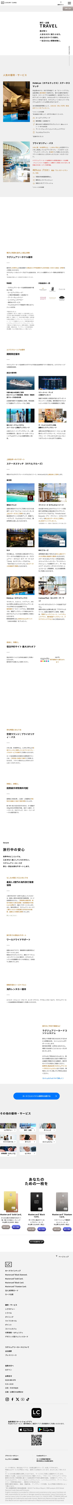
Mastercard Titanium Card (15, 1286)
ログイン (8, 1370)
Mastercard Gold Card (14, 1278)
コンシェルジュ (11, 1328)
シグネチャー (10, 1309)
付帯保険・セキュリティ (14, 1332)
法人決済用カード (11, 1290)
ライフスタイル (11, 1321)
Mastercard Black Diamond (16, 1275)
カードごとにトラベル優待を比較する (37, 1096)
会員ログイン (61, 3)
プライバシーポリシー (12, 1456)
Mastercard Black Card (14, 1282)
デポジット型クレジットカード (16, 1336)
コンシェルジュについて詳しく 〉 (53, 1078)
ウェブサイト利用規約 (12, 1459)
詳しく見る (16, 1227)
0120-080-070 (10, 1380)
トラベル (8, 1313)
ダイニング (9, 1317)
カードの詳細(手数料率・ (45, 1460)
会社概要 (8, 1351)
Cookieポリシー (42, 1456)
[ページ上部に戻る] (62, 1256)
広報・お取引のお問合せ (14, 1392)
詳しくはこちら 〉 (12, 915)
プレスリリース (11, 1355)
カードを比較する (35, 1242)
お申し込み (68, 8)
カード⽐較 (9, 1294)
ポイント (8, 1325)
